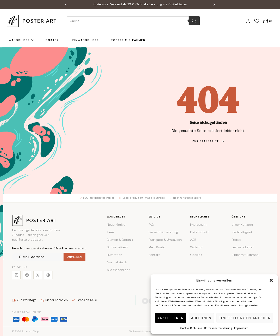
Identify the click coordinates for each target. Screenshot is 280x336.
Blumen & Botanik (120, 240)
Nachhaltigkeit (242, 232)
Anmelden (74, 257)
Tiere (110, 232)
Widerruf (196, 247)
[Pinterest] (48, 275)
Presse (236, 240)
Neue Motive (116, 225)
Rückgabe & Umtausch (165, 240)
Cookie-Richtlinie (191, 328)
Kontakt (154, 255)
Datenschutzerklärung (218, 328)
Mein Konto (157, 247)
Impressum (241, 328)
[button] (271, 280)
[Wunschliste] (256, 20)
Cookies (196, 255)
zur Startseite (208, 141)
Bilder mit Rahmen (245, 255)
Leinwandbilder (243, 247)
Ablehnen (201, 318)
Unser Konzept (242, 225)
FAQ (151, 225)
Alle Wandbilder (118, 270)
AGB (193, 240)
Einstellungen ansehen (245, 318)
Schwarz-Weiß (117, 247)
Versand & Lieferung (163, 232)
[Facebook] (27, 275)
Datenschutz (199, 232)
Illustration (114, 255)
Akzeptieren (170, 318)
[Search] (194, 20)
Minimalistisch (117, 262)
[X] (37, 275)
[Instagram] (16, 275)
